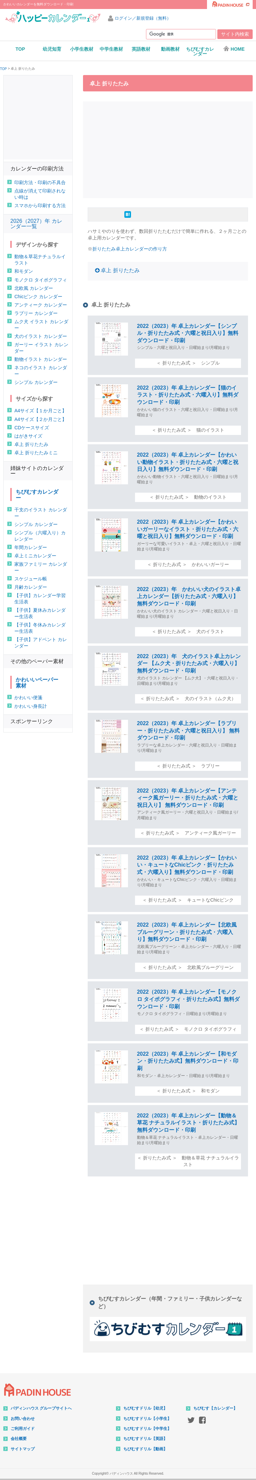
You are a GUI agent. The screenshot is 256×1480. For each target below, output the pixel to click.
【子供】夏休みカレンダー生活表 (40, 613)
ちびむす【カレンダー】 (215, 1408)
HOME (234, 49)
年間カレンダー (30, 547)
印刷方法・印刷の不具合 (40, 182)
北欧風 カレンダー (33, 288)
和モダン (23, 271)
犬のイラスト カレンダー (40, 336)
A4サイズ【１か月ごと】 (40, 410)
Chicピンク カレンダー (38, 296)
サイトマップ (23, 1449)
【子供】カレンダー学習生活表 (40, 598)
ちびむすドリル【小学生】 (147, 1418)
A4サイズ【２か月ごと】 (40, 419)
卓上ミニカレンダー (35, 555)
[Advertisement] (170, 148)
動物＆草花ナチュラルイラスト (40, 260)
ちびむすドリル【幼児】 (145, 1408)
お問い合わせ (23, 1418)
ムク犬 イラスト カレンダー (41, 325)
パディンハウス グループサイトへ (41, 1408)
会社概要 (19, 1438)
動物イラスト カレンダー (40, 359)
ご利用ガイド (23, 1428)
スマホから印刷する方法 (40, 205)
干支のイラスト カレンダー (40, 513)
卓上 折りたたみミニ (36, 452)
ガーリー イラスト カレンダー (41, 348)
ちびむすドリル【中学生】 (147, 1428)
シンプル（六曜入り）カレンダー (40, 536)
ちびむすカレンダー (200, 51)
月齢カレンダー (30, 587)
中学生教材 (111, 49)
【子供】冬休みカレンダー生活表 (40, 628)
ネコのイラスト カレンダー (40, 371)
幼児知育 (52, 49)
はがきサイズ (28, 436)
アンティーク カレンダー (40, 305)
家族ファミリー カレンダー (40, 567)
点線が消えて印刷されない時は (40, 194)
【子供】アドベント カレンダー (40, 642)
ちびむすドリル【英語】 (145, 1438)
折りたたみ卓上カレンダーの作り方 (129, 249)
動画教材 (170, 49)
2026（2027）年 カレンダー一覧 (36, 223)
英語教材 (141, 49)
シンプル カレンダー (36, 382)
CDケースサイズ (31, 427)
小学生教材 (81, 49)
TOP (20, 49)
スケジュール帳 (30, 578)
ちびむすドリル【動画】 (145, 1449)
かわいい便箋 (28, 697)
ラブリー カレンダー (36, 313)
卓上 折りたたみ (120, 270)
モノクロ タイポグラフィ (40, 280)
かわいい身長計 (30, 706)
